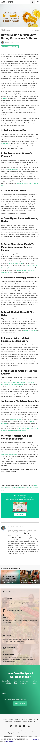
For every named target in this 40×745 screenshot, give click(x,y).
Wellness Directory (29, 721)
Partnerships (17, 721)
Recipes (11, 719)
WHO (4, 98)
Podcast (17, 719)
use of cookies (10, 741)
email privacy (7, 699)
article (3, 29)
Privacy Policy (29, 731)
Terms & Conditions (19, 731)
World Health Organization (9, 454)
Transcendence (5, 143)
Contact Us (8, 721)
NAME (4, 688)
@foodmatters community (14, 610)
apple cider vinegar (15, 419)
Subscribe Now (20, 703)
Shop (35, 719)
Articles (24, 719)
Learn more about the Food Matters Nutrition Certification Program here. (19, 488)
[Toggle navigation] (37, 2)
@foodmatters (10, 591)
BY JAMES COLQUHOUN (15, 527)
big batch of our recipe (30, 330)
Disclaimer (9, 731)
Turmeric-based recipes (16, 263)
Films (30, 719)
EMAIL (4, 693)
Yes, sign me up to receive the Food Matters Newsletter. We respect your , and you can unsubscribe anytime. (20, 698)
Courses (4, 719)
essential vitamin (12, 169)
